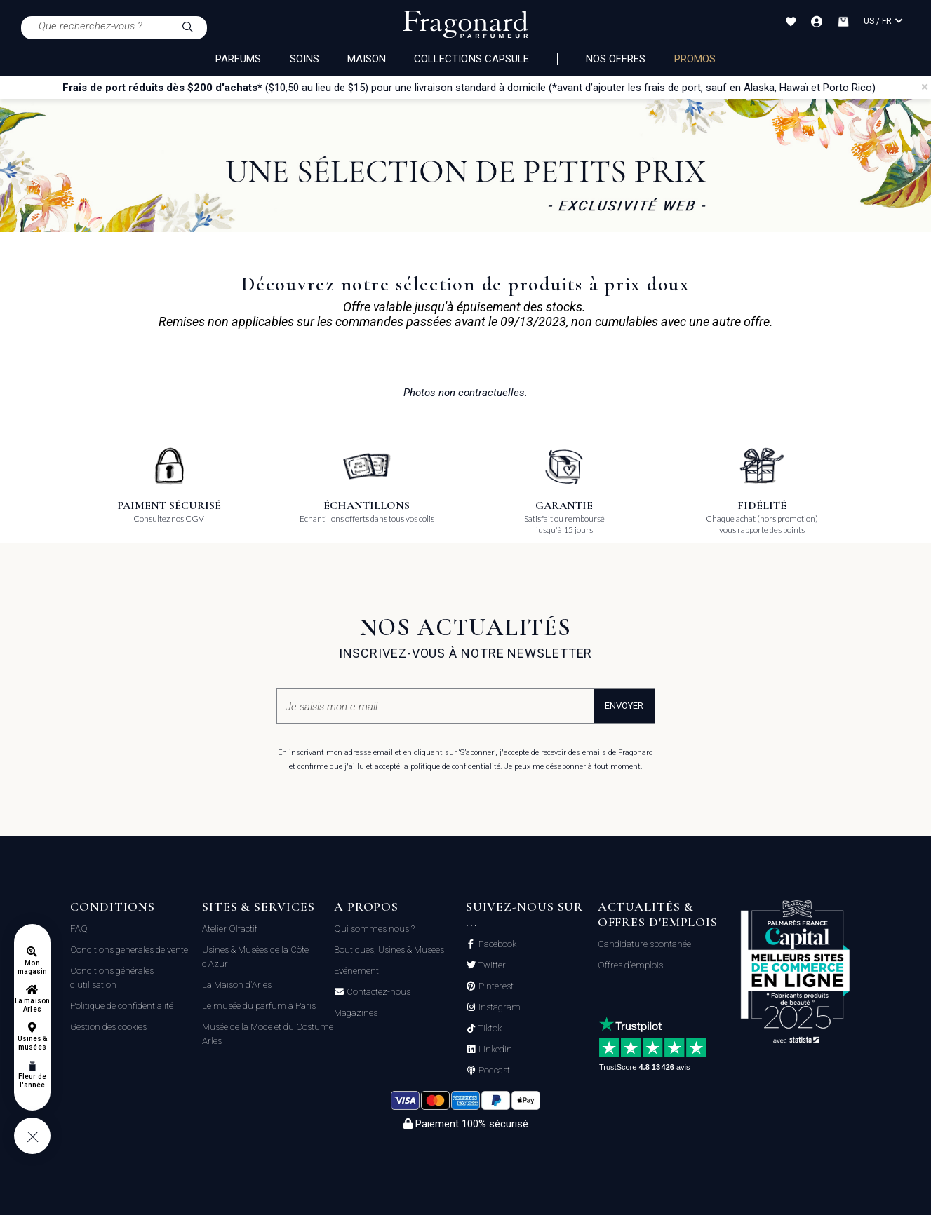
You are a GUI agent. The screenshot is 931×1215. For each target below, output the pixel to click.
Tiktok (489, 1028)
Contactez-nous (377, 992)
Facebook (496, 944)
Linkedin (494, 1049)
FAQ (79, 928)
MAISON (366, 59)
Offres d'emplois (630, 965)
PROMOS (695, 59)
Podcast (493, 1070)
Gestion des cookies (108, 1026)
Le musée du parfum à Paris (259, 1005)
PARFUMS (238, 59)
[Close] (924, 87)
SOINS (304, 59)
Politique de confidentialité (121, 1005)
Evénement (356, 970)
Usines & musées (32, 1043)
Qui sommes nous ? (374, 928)
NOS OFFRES (616, 59)
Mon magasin (32, 967)
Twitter (491, 965)
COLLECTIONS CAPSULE (471, 59)
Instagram (498, 1007)
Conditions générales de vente (129, 949)
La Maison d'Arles (237, 984)
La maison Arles (32, 1005)
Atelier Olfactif (229, 928)
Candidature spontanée (644, 944)
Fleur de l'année (32, 1081)
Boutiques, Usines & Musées (389, 949)
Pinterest (495, 986)
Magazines (355, 1012)
